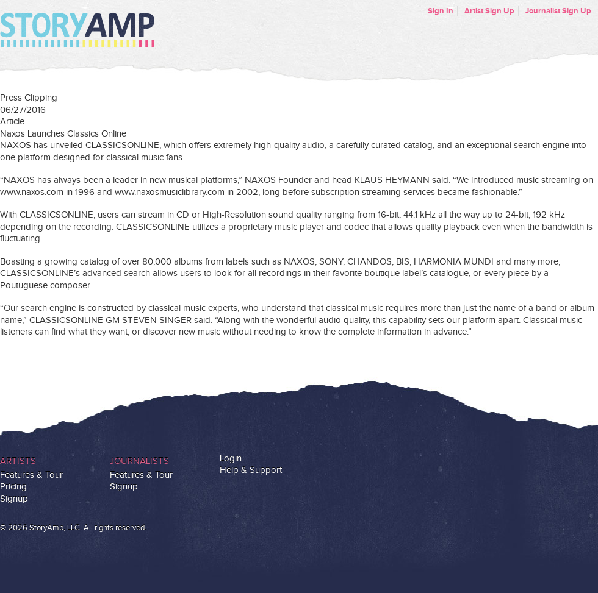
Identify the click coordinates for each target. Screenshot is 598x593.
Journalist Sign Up (558, 11)
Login (231, 458)
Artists (18, 461)
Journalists (139, 461)
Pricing (13, 486)
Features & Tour (31, 475)
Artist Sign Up (489, 11)
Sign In (440, 11)
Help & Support (251, 470)
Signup (14, 499)
